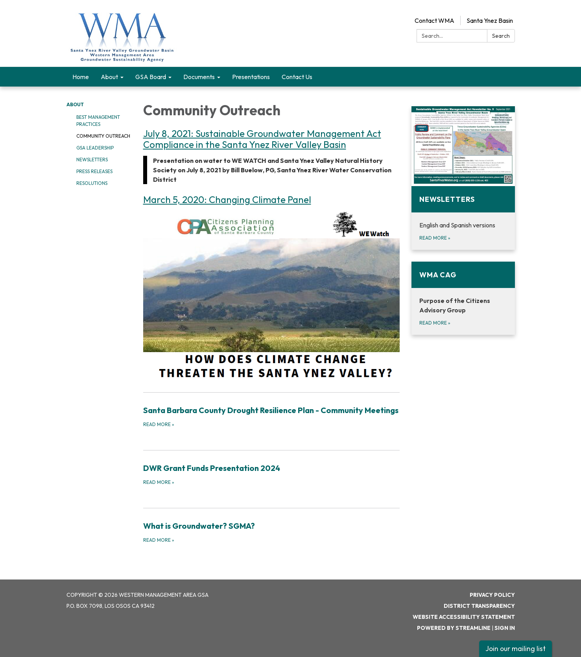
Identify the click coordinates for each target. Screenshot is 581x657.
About (75, 104)
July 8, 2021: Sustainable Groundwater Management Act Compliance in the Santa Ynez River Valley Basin (262, 138)
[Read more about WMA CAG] (463, 298)
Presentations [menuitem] (251, 77)
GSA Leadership (95, 148)
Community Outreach (103, 136)
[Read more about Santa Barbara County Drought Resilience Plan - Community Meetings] (271, 416)
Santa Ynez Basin (490, 20)
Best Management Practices (98, 120)
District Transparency (479, 605)
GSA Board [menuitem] (150, 77)
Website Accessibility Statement (464, 616)
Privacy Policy (492, 594)
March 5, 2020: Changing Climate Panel (227, 199)
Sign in (504, 627)
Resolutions (91, 183)
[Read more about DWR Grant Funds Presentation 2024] (271, 474)
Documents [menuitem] (199, 77)
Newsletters (92, 159)
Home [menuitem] (80, 77)
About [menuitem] (109, 77)
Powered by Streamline (454, 627)
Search (501, 35)
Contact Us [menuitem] (297, 77)
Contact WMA (434, 20)
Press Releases (94, 171)
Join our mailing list (515, 648)
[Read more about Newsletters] (463, 178)
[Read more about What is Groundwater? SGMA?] (271, 532)
